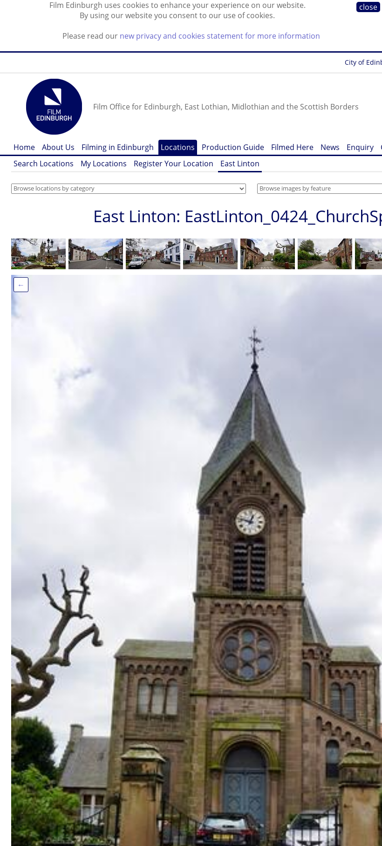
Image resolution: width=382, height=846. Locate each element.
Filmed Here (292, 147)
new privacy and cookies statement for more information (220, 36)
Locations (178, 147)
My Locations (104, 163)
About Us (58, 147)
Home (24, 147)
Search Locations (44, 163)
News (330, 147)
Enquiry (360, 147)
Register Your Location (173, 163)
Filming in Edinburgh (118, 147)
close (368, 7)
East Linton (239, 163)
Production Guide (233, 147)
